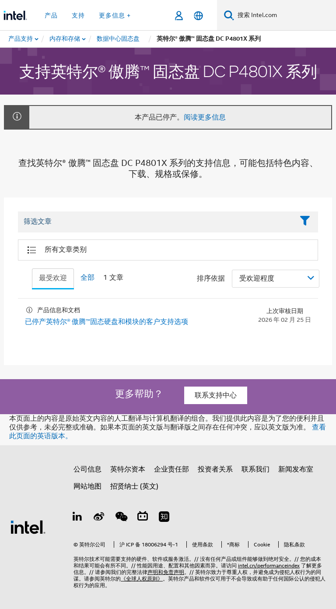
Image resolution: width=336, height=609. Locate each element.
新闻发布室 (295, 469)
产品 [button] (51, 15)
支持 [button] (78, 15)
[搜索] (229, 15)
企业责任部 (171, 469)
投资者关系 (215, 469)
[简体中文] (198, 15)
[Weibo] (99, 518)
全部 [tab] (87, 277)
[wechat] (120, 518)
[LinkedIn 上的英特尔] (77, 518)
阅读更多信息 (205, 117)
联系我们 (256, 469)
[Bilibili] (142, 518)
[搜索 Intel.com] (285, 15)
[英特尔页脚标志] (28, 526)
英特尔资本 (127, 469)
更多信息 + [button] (115, 15)
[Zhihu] (164, 518)
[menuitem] (65, 39)
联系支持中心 (216, 395)
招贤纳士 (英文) (134, 486)
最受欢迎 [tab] (53, 278)
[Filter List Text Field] (156, 222)
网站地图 (88, 486)
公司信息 (88, 469)
